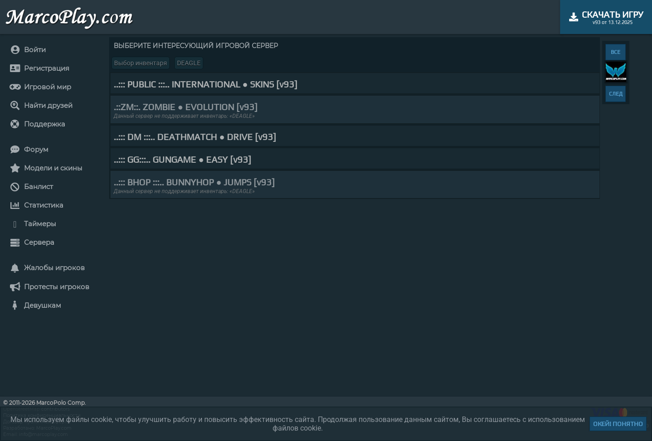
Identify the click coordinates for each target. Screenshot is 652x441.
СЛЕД (616, 94)
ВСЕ (615, 52)
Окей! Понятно (618, 423)
